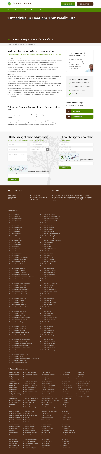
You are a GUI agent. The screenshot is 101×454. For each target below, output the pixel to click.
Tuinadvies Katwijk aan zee (49, 249)
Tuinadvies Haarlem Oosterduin (17, 305)
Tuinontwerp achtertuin (68, 431)
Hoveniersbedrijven (30, 431)
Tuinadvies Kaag (46, 245)
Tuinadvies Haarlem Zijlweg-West (18, 363)
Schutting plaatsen (46, 416)
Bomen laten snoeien (15, 437)
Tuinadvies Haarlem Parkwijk (17, 316)
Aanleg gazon (12, 381)
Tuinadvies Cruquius (14, 242)
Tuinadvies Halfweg (47, 225)
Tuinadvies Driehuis (14, 249)
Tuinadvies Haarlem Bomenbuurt (18, 260)
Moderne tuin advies (47, 388)
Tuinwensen (81, 375)
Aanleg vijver (12, 396)
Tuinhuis (64, 405)
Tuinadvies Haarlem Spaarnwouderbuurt (20, 337)
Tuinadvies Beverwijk (15, 234)
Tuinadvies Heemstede (48, 227)
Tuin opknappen (66, 377)
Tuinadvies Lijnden (47, 264)
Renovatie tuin (45, 405)
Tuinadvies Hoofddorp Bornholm (51, 234)
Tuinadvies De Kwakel (15, 245)
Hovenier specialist (30, 426)
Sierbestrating (45, 431)
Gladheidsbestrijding (30, 407)
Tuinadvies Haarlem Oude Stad (17, 311)
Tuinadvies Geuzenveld (15, 253)
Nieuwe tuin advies (46, 394)
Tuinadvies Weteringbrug (48, 341)
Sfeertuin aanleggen (46, 424)
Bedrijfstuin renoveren (15, 420)
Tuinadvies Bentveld (14, 232)
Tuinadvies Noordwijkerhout (49, 283)
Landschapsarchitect (46, 383)
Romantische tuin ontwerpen (49, 411)
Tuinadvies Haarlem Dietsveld (17, 268)
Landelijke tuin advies (47, 377)
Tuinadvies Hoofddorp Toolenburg (51, 240)
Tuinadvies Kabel (46, 247)
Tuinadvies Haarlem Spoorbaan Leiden (19, 339)
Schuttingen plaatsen (47, 418)
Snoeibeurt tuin (45, 435)
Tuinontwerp (65, 428)
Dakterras (27, 379)
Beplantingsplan (13, 428)
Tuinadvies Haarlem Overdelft (17, 313)
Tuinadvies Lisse (46, 266)
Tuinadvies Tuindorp (47, 322)
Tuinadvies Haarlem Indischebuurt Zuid (19, 283)
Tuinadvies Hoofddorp (48, 232)
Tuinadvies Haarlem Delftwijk (17, 264)
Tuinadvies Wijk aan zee (48, 344)
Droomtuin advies (29, 390)
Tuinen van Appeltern (67, 396)
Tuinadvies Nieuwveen (48, 279)
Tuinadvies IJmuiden (47, 242)
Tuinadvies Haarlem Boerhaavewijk (18, 257)
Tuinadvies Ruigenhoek (48, 298)
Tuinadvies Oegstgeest (48, 285)
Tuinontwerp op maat (67, 435)
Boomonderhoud (14, 446)
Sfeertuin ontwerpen (47, 428)
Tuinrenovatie (65, 441)
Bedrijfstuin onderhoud (15, 416)
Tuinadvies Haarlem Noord (16, 300)
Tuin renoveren (66, 379)
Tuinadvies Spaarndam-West (49, 318)
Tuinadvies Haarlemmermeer (49, 223)
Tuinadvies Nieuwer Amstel (49, 277)
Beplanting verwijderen (15, 426)
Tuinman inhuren (66, 418)
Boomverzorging (13, 448)
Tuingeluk (64, 400)
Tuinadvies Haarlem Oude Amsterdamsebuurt (21, 309)
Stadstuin (44, 437)
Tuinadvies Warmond (47, 339)
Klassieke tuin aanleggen (31, 439)
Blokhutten (12, 435)
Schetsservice (45, 413)
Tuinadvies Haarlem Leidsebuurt (18, 292)
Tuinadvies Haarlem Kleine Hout (17, 285)
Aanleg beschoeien (14, 377)
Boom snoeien (13, 444)
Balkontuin (12, 407)
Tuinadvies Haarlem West (16, 356)
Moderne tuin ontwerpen (48, 390)
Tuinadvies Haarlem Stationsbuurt (18, 341)
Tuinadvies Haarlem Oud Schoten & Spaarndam (22, 307)
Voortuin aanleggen (83, 392)
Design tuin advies (30, 383)
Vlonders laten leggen (84, 390)
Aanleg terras (12, 392)
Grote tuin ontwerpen (31, 416)
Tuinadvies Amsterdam (15, 223)
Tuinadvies (64, 390)
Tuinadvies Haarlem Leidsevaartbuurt (19, 294)
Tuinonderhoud (66, 426)
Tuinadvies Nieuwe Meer (48, 275)
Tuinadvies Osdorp (47, 288)
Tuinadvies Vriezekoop (48, 335)
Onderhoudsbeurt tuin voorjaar (50, 400)
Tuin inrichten (65, 375)
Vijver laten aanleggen (84, 383)
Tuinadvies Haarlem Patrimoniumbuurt (19, 318)
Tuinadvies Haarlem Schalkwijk (17, 328)
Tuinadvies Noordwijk (48, 281)
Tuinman (64, 416)
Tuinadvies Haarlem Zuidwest (50, 219)
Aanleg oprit (12, 386)
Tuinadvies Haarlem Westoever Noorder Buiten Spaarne (24, 359)
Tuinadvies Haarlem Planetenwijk (18, 320)
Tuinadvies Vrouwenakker (49, 337)
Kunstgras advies (46, 373)
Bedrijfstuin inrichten (15, 413)
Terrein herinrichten (46, 441)
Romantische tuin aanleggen (49, 407)
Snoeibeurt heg (45, 433)
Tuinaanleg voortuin (67, 388)
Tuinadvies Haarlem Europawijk (17, 273)
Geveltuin (27, 405)
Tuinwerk (80, 377)
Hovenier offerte (29, 424)
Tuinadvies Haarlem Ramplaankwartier (19, 324)
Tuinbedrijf (64, 394)
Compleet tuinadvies (30, 373)
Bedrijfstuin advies (14, 411)
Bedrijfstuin (12, 409)
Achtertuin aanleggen (15, 400)
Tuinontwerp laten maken (68, 433)
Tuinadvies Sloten (46, 311)
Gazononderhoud (29, 403)
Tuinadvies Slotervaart (48, 313)
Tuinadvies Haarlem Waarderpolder (18, 354)
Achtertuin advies (14, 403)
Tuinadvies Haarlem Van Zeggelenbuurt (19, 348)
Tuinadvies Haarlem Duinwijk (17, 270)
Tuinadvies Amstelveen (15, 221)
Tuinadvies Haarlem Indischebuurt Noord (20, 281)
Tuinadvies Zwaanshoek (48, 348)
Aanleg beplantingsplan (15, 373)
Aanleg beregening (14, 375)
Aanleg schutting (13, 390)
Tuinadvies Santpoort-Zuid (49, 305)
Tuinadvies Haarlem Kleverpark (17, 288)
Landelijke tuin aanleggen (48, 375)
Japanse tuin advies (30, 435)
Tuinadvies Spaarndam (48, 316)
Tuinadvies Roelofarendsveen (50, 296)
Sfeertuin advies (45, 426)
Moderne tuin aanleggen (48, 386)
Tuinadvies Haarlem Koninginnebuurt (19, 290)
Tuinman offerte (66, 420)
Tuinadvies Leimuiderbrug (49, 262)
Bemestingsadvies (14, 424)
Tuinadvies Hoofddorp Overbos (50, 238)
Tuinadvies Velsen (46, 328)
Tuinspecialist (65, 444)
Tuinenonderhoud (66, 398)
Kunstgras (27, 446)
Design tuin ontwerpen (31, 386)
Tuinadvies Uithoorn (47, 324)
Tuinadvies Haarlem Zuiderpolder (51, 217)
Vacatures (80, 379)
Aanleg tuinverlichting (15, 394)
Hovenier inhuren (29, 422)
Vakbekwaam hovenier (84, 381)
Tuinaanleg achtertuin (67, 386)
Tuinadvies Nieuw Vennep (49, 270)
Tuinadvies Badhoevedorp (16, 227)
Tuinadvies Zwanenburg (48, 350)
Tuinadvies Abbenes (14, 217)
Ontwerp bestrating (46, 403)
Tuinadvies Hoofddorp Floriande (51, 236)
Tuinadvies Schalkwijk (48, 309)
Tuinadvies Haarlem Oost (16, 303)
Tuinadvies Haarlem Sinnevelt (17, 331)
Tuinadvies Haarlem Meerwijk (17, 296)
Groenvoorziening (30, 413)
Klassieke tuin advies (30, 441)
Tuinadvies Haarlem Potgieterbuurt (18, 322)
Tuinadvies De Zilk (14, 247)
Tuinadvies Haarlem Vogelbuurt (17, 350)
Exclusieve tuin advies (30, 400)
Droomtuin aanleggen (31, 388)
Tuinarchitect (65, 392)
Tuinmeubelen (65, 424)
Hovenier (27, 420)
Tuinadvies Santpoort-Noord (49, 303)
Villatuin (80, 388)
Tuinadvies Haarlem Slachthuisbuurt (19, 333)
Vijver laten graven (83, 386)
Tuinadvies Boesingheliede (16, 238)
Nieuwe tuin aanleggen (47, 392)
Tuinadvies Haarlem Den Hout (17, 266)
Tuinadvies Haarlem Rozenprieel (18, 326)
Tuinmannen (65, 422)
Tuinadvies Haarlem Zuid (48, 214)
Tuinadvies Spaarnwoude (49, 320)
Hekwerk (27, 418)
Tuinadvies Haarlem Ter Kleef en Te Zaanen (20, 344)
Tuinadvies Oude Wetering (49, 290)
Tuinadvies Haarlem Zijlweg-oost (18, 361)
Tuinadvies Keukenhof (48, 251)
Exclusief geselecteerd (30, 394)
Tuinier (63, 409)
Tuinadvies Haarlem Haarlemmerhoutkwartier (21, 277)
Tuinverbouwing (66, 448)
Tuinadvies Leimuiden (48, 260)
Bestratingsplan (13, 433)
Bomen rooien (13, 439)
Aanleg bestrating (14, 379)
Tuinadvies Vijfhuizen (47, 333)
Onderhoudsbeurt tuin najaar (49, 398)
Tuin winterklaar (66, 381)
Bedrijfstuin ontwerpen (15, 418)
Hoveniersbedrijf (29, 428)
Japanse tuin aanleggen (31, 433)
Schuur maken (45, 422)
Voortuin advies (82, 394)
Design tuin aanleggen (31, 381)
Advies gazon (12, 405)
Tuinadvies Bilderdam (15, 236)
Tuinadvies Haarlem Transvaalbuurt (18, 346)
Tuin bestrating (66, 373)
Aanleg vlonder (13, 398)
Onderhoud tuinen (46, 396)
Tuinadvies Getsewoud (15, 251)
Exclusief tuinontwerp (31, 396)
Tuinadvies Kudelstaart (48, 253)
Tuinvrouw (81, 373)
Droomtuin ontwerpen (31, 392)
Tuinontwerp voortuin (68, 437)
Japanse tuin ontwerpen (31, 437)
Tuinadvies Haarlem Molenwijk (17, 298)
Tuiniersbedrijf (65, 413)
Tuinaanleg (64, 383)
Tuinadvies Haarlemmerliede (49, 221)
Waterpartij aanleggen (84, 396)
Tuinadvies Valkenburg (48, 326)
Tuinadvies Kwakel (47, 255)
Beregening (12, 431)
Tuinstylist (64, 446)
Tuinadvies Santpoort (47, 300)
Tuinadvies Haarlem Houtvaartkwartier (19, 279)
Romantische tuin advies (48, 409)
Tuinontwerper (66, 439)
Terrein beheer (45, 439)
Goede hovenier (29, 409)
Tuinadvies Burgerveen (15, 240)
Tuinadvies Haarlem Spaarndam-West (19, 335)
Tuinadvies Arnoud (14, 225)
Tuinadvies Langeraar (47, 257)
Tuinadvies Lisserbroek (48, 268)
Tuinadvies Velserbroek (48, 331)
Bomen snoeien (13, 441)
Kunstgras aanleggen (30, 448)
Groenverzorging (29, 411)
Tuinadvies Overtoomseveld (49, 292)
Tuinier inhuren (66, 411)
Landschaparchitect (46, 381)
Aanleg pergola (13, 388)
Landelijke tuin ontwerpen (48, 379)
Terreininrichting (45, 446)
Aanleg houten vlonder (15, 383)
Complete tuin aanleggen (31, 375)
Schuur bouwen (45, 420)
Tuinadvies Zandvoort (48, 346)
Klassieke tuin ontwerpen (31, 444)
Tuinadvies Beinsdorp (15, 229)
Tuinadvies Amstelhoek (15, 219)
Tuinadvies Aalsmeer (14, 214)
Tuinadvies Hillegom (47, 229)
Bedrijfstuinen (13, 422)
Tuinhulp (64, 407)
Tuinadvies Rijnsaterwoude (49, 294)
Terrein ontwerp (45, 444)
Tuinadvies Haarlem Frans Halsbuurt (19, 275)
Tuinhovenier (65, 403)
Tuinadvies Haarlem (14, 255)
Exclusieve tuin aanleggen (31, 398)
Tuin (42, 448)
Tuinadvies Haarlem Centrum (17, 262)
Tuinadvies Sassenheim (48, 307)
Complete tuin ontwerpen (32, 377)
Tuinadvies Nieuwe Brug (48, 273)
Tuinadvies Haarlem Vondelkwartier (18, 352)
